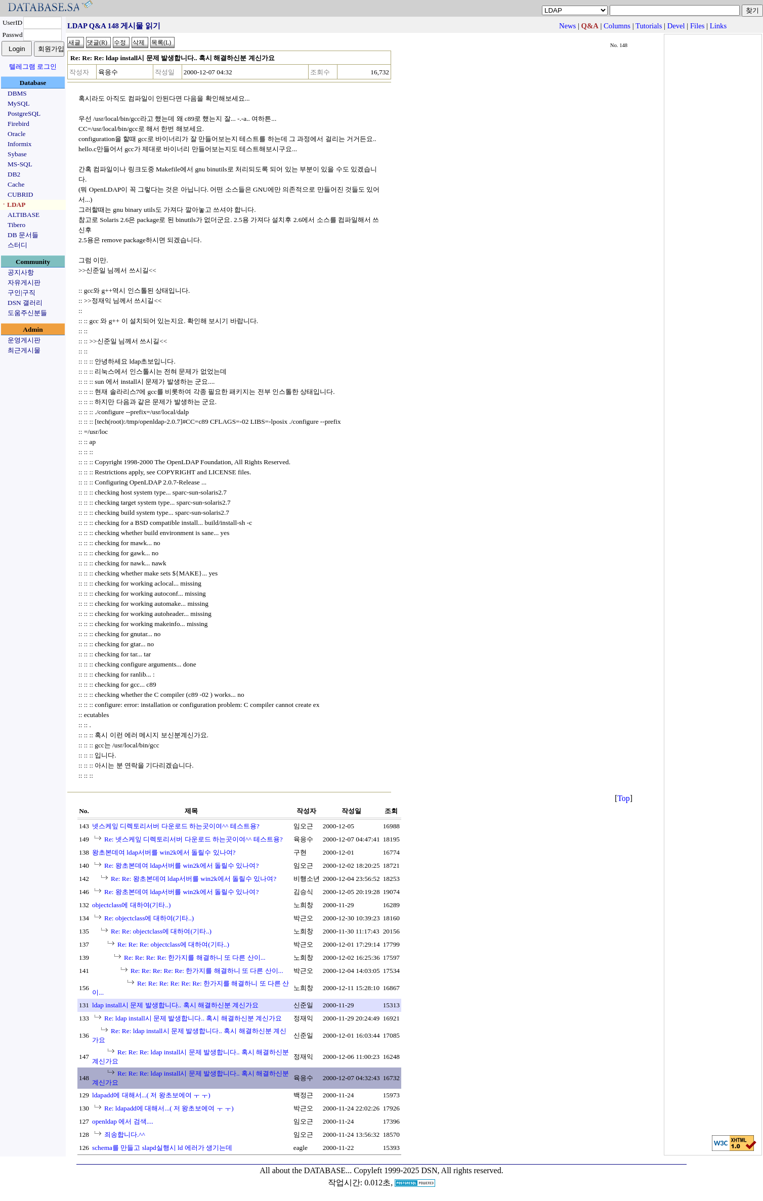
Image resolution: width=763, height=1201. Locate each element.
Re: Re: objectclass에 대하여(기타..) (161, 931)
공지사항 (21, 272)
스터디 (17, 245)
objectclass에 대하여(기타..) (131, 905)
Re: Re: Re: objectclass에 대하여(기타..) (173, 944)
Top (623, 798)
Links (718, 26)
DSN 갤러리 (25, 302)
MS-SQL (20, 164)
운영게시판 (24, 340)
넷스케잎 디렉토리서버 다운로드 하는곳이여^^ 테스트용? (176, 826)
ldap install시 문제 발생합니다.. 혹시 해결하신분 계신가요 (175, 1005)
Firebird (18, 123)
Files (697, 26)
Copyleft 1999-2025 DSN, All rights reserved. (428, 1170)
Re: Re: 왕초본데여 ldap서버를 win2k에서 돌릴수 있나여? (193, 878)
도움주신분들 (27, 313)
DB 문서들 (23, 235)
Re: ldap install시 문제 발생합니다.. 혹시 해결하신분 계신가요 (193, 1018)
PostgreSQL (24, 113)
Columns (617, 26)
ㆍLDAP (13, 204)
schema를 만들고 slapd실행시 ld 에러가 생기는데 (162, 1147)
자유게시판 (24, 282)
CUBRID (20, 194)
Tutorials (648, 26)
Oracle (17, 134)
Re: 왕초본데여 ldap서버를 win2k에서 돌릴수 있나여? (181, 865)
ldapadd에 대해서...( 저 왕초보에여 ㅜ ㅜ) (151, 1095)
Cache (16, 184)
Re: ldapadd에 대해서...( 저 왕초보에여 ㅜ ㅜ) (169, 1108)
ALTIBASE (23, 214)
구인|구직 (21, 292)
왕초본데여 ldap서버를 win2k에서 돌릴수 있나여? (164, 852)
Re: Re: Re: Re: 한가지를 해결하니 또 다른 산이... (195, 957)
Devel (676, 26)
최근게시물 (24, 350)
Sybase (17, 154)
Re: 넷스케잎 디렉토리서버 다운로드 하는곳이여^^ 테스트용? (193, 839)
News (567, 26)
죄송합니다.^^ (124, 1134)
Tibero (16, 225)
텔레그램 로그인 (33, 66)
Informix (19, 144)
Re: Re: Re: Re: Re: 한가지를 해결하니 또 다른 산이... (207, 970)
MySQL (19, 103)
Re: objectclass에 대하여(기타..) (149, 918)
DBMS (17, 93)
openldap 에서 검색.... (122, 1121)
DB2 (14, 174)
